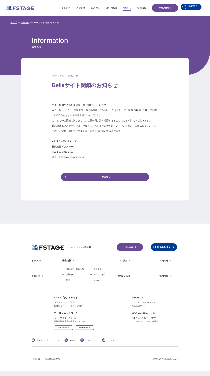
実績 (68, 282)
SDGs (96, 282)
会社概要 (97, 271)
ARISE (72, 346)
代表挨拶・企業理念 (75, 271)
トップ (14, 22)
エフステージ (42, 346)
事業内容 (60, 8)
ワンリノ (55, 346)
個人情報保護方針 (53, 365)
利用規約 (36, 365)
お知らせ (121, 8)
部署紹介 (70, 277)
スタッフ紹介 (99, 277)
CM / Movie (105, 8)
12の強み (89, 8)
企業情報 (74, 8)
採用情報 (135, 8)
